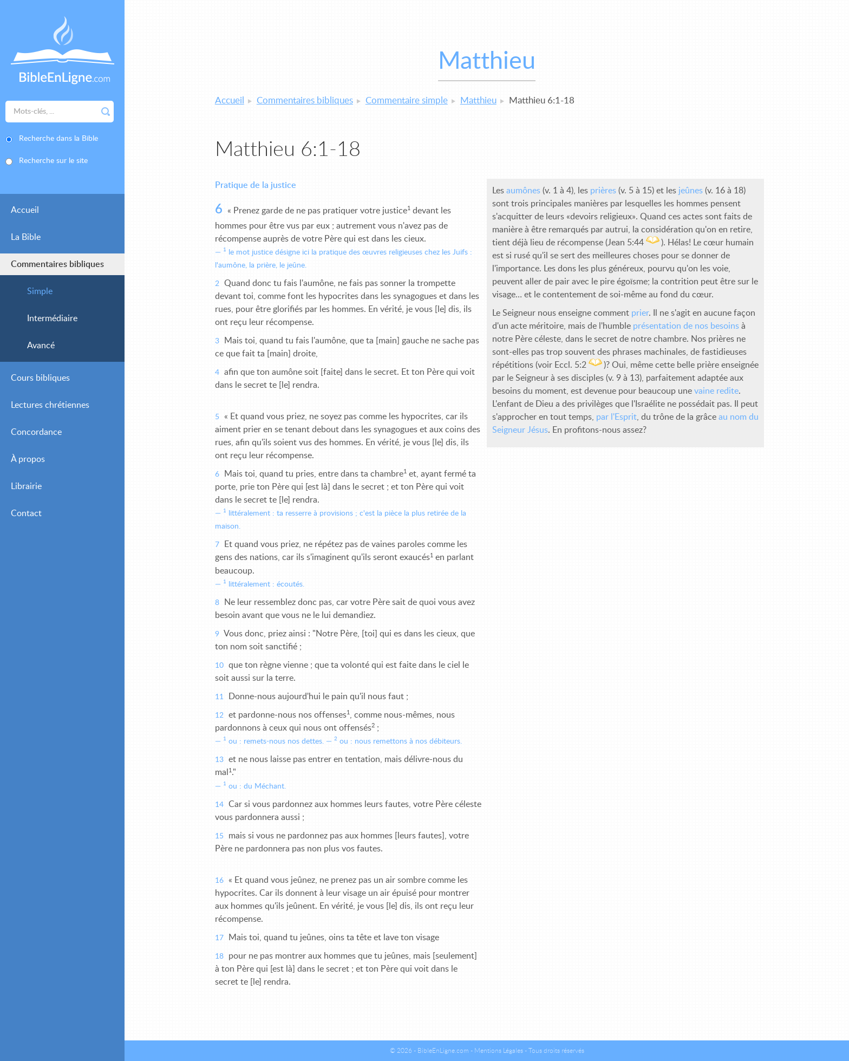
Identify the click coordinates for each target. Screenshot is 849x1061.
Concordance (36, 432)
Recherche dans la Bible (58, 138)
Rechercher (105, 111)
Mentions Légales (498, 1050)
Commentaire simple (406, 100)
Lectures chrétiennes (50, 405)
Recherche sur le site (53, 161)
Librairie (26, 486)
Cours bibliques (40, 378)
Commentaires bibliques (57, 264)
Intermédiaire (52, 318)
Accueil (25, 210)
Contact (26, 513)
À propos (28, 459)
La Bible (26, 237)
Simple (40, 291)
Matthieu (478, 100)
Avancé (41, 345)
